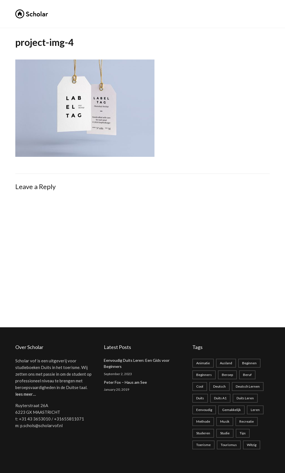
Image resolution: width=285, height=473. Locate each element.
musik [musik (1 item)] (224, 421)
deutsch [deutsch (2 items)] (219, 386)
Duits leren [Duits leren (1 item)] (245, 398)
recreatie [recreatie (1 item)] (246, 421)
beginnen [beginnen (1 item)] (249, 363)
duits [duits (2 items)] (200, 398)
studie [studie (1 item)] (225, 433)
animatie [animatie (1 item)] (203, 363)
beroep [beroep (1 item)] (227, 375)
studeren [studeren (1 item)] (203, 433)
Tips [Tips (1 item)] (243, 433)
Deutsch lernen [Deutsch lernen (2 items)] (248, 386)
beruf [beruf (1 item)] (247, 375)
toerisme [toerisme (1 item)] (203, 445)
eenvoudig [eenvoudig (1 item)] (204, 410)
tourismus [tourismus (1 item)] (229, 445)
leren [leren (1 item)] (255, 410)
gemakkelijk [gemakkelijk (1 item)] (231, 410)
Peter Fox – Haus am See (125, 382)
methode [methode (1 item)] (203, 421)
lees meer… (25, 394)
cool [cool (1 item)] (199, 386)
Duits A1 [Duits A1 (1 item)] (220, 398)
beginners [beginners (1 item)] (204, 375)
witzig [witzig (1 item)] (251, 445)
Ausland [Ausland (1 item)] (226, 363)
